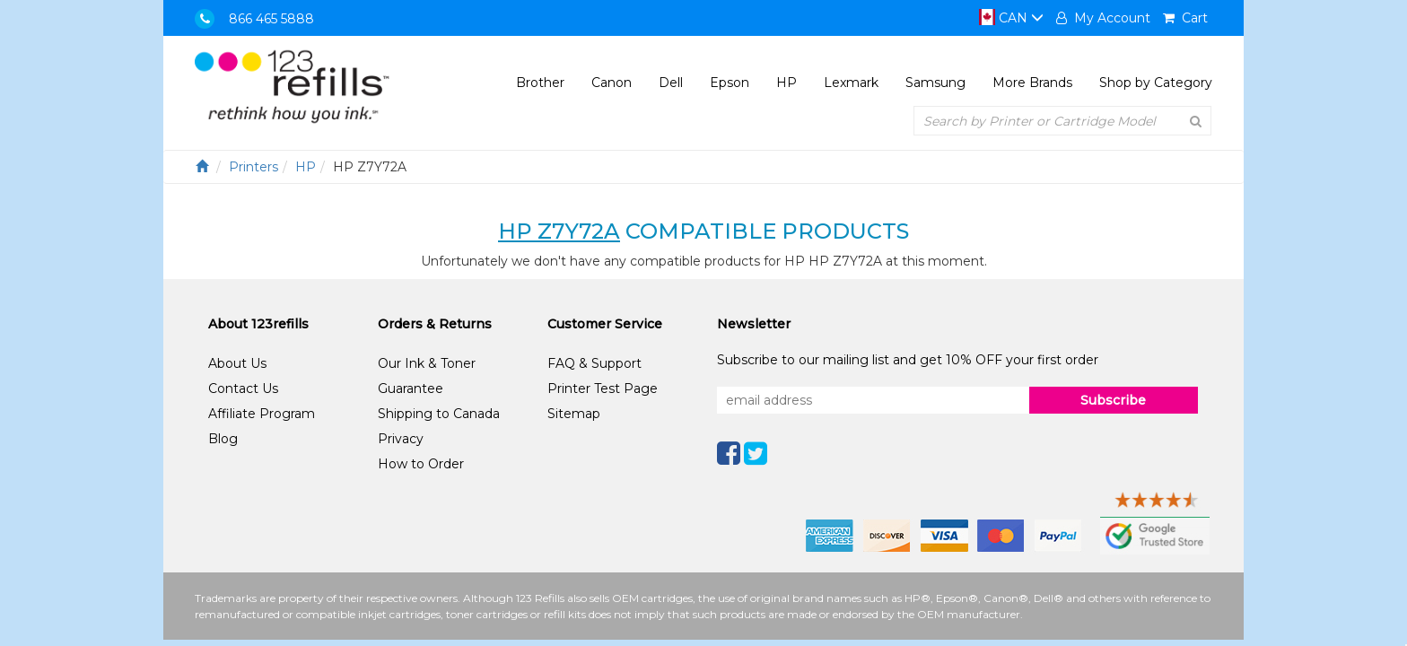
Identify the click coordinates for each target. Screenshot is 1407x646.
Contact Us (243, 388)
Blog (223, 439)
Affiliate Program (261, 414)
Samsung (935, 82)
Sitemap (573, 414)
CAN (1011, 18)
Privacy (401, 439)
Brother (540, 82)
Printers (253, 167)
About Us (237, 363)
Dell (671, 82)
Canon (611, 82)
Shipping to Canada (439, 414)
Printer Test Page (602, 388)
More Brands (1032, 82)
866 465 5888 (271, 19)
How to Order (421, 464)
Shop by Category (1155, 82)
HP (786, 82)
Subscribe (1113, 400)
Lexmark (851, 82)
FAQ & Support (594, 363)
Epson (729, 82)
